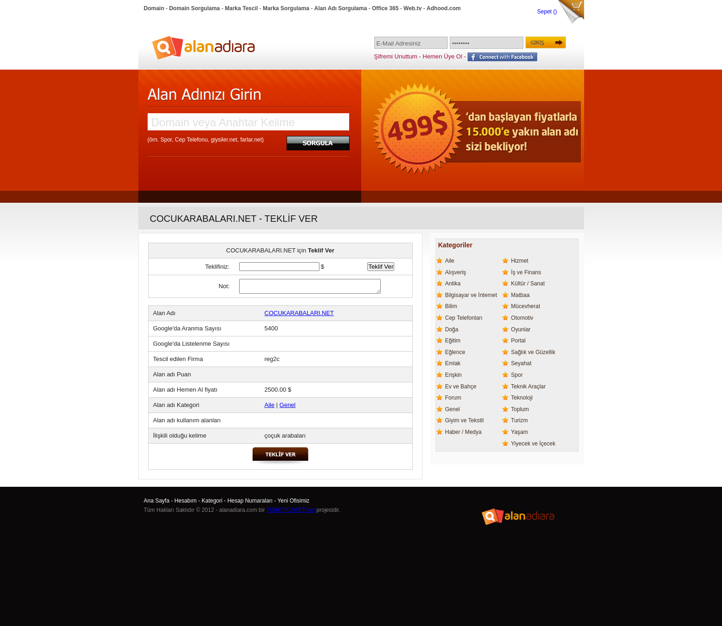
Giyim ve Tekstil (464, 420)
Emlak (453, 363)
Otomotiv (522, 318)
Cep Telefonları (464, 318)
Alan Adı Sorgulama (340, 8)
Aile (270, 404)
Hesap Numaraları (250, 500)
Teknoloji (522, 397)
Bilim (451, 306)
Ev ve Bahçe (460, 386)
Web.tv (412, 8)
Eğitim (453, 340)
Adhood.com (444, 8)
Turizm (519, 420)
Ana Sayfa (156, 500)
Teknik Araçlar (528, 386)
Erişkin (453, 375)
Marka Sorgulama (286, 8)
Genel (288, 404)
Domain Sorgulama (194, 8)
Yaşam (519, 432)
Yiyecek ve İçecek (533, 443)
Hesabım (186, 500)
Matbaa (520, 295)
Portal (518, 340)
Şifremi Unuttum (395, 56)
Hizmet (519, 261)
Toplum (520, 409)
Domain (154, 8)
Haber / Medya (463, 432)
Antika (453, 283)
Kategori (212, 500)
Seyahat (521, 363)
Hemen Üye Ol (442, 56)
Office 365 (385, 8)
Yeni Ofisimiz (293, 500)
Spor (517, 375)
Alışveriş (455, 272)
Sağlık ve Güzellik (533, 352)
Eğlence (455, 352)
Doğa (452, 329)
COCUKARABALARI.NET (299, 313)
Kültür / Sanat (528, 283)
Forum (453, 397)
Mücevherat (525, 306)
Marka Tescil (241, 8)
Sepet (545, 11)
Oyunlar (521, 329)
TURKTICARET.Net (291, 510)
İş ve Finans (526, 272)
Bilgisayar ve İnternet (471, 295)
